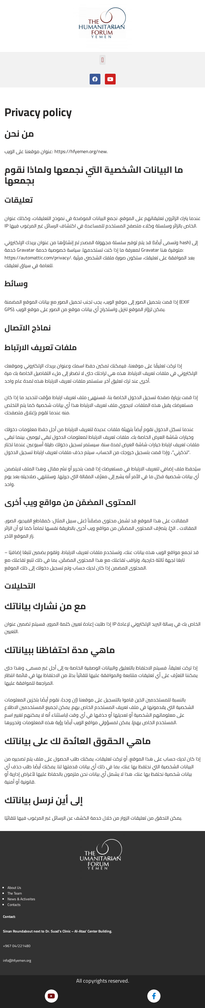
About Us (14, 887)
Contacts (14, 904)
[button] (102, 60)
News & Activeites (21, 898)
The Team (14, 893)
